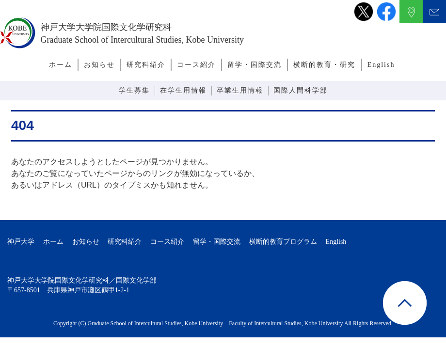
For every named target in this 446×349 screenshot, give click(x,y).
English (381, 64)
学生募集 (134, 90)
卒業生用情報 (240, 90)
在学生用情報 (183, 90)
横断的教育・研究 (324, 64)
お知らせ (99, 64)
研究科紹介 (146, 64)
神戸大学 (20, 241)
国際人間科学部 (300, 90)
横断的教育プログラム (283, 241)
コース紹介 (196, 64)
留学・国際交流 (254, 64)
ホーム (60, 64)
